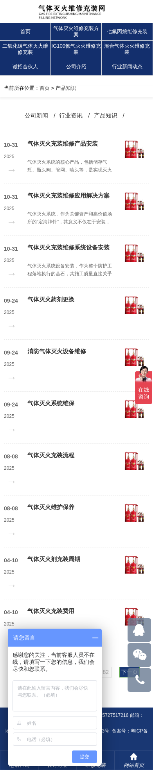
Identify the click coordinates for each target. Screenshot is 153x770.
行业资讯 (71, 115)
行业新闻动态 (127, 67)
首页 (25, 31)
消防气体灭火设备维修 (56, 351)
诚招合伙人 (25, 67)
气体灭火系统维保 (50, 403)
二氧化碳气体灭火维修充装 (25, 49)
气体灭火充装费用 (50, 611)
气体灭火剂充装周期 (53, 559)
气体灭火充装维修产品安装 (62, 143)
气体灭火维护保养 (50, 507)
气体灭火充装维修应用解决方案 (68, 195)
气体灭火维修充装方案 (76, 31)
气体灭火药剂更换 (50, 299)
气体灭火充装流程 (50, 455)
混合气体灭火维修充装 (127, 49)
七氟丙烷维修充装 (127, 31)
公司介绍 (76, 67)
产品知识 (66, 88)
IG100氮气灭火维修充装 (76, 49)
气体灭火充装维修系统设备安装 (68, 247)
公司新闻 (36, 115)
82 (106, 672)
